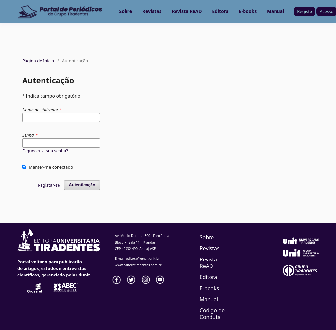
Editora (220, 11)
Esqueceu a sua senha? (45, 151)
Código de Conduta (212, 314)
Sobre (125, 11)
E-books (248, 11)
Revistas (152, 11)
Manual (275, 11)
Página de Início (38, 61)
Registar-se (49, 185)
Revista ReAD (187, 11)
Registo (304, 11)
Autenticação (82, 184)
